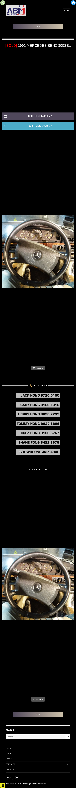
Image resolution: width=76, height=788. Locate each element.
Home (8, 748)
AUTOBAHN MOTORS (13, 784)
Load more (38, 368)
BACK (38, 27)
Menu (66, 10)
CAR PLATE (11, 759)
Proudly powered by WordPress (34, 784)
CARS (8, 753)
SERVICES (10, 764)
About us (10, 770)
